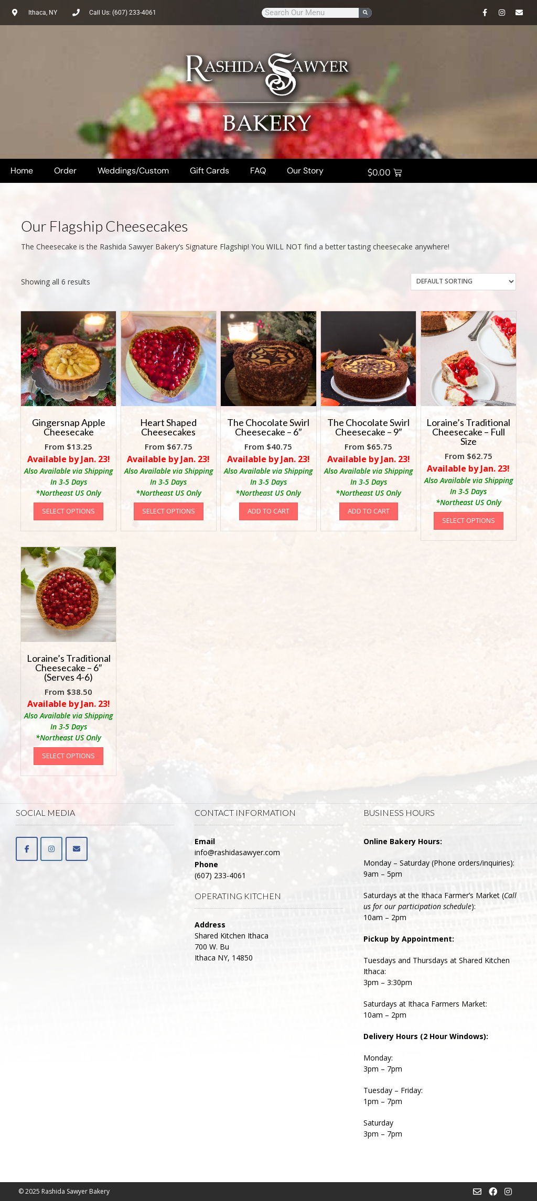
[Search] (365, 13)
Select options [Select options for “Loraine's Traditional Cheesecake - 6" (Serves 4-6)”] (68, 755)
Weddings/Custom (133, 170)
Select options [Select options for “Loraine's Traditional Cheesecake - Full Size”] (468, 520)
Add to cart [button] (268, 511)
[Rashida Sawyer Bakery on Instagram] (51, 849)
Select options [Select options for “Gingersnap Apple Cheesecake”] (68, 511)
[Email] (77, 849)
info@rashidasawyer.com (237, 852)
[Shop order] (463, 281)
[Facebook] (27, 849)
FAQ (258, 170)
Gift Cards (209, 170)
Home (21, 170)
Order (65, 170)
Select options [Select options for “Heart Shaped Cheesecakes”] (168, 511)
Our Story (305, 170)
